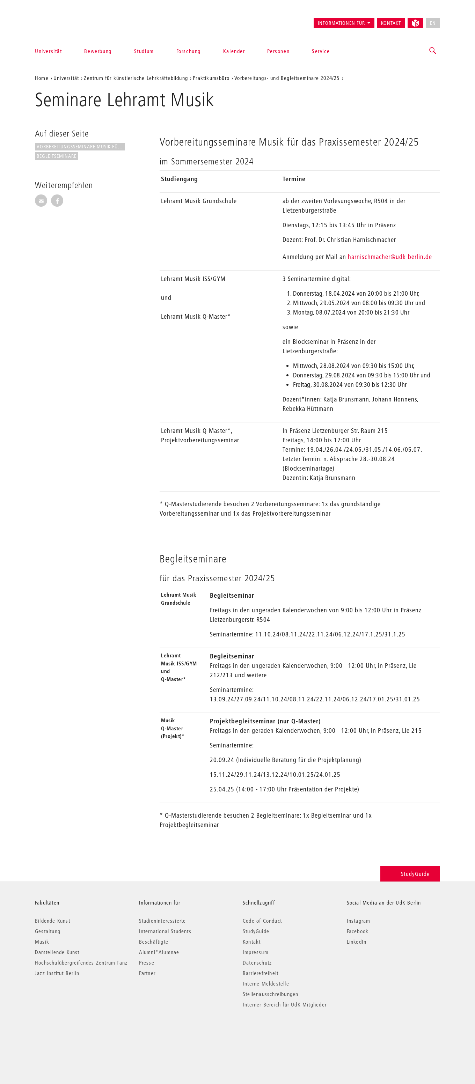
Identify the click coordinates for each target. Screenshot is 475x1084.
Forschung (188, 50)
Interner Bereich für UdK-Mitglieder (285, 1004)
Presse (146, 962)
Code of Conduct (262, 920)
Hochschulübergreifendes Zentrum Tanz (81, 962)
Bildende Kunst (52, 920)
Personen (278, 50)
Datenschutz (257, 962)
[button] (433, 51)
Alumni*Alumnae (159, 952)
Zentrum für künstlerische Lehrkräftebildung (136, 77)
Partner (147, 972)
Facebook (358, 931)
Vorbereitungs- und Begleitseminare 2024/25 (286, 77)
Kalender (234, 50)
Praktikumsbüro (211, 77)
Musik (42, 941)
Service (321, 50)
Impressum (256, 952)
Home (42, 77)
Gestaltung (47, 931)
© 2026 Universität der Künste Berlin (71, 1034)
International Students (165, 931)
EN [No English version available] (433, 23)
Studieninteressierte (162, 920)
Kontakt (391, 23)
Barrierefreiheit (260, 972)
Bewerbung (97, 50)
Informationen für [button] (341, 23)
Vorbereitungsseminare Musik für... (81, 146)
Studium (144, 50)
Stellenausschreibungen (270, 993)
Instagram (359, 920)
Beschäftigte (153, 941)
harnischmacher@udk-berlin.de (390, 257)
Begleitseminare (56, 156)
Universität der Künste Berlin (62, 19)
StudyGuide (410, 873)
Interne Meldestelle (266, 983)
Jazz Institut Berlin (57, 972)
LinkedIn (357, 941)
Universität (48, 50)
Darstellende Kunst (57, 952)
